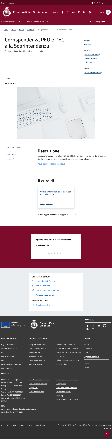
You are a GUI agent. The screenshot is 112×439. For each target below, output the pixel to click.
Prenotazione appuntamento (39, 379)
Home (6, 29)
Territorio (30, 29)
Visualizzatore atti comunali (66, 387)
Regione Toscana (7, 3)
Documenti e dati (7, 368)
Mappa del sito (39, 425)
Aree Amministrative (9, 348)
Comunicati (88, 348)
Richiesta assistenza (36, 391)
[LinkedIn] (83, 12)
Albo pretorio (61, 383)
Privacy (21, 425)
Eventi (86, 367)
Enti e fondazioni (7, 356)
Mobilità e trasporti (36, 364)
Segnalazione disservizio (38, 383)
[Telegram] (88, 12)
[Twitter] (67, 12)
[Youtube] (72, 12)
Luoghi (86, 363)
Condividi (88, 40)
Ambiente (60, 356)
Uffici (3, 352)
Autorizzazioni (61, 364)
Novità (13, 29)
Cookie (29, 425)
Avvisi (21, 29)
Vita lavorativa (34, 352)
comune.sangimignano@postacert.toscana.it (18, 409)
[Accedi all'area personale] (100, 2)
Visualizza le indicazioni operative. (52, 163)
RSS (2, 425)
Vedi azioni (89, 45)
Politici (3, 360)
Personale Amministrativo (11, 364)
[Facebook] (61, 12)
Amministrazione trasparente (67, 379)
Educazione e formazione (65, 344)
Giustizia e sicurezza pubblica (67, 348)
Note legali (60, 395)
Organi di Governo (8, 344)
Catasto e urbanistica (37, 360)
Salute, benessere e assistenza (67, 360)
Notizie (86, 344)
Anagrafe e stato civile (37, 344)
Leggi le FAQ (33, 387)
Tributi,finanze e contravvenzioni (68, 352)
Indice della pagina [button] (13, 147)
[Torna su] (107, 434)
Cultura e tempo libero (37, 348)
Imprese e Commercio (37, 356)
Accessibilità (11, 425)
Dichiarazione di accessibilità (67, 399)
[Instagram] (77, 12)
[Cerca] (108, 12)
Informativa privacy (63, 391)
